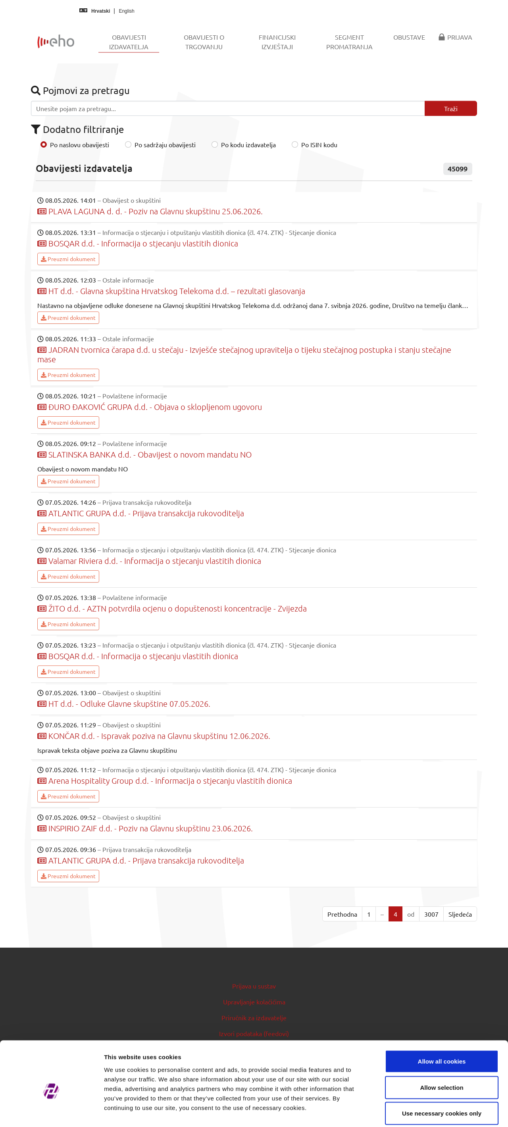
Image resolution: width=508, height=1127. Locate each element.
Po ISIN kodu (319, 144)
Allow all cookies (442, 1022)
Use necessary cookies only (441, 1074)
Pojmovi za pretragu (80, 90)
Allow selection (441, 1049)
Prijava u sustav (254, 986)
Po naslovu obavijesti (79, 144)
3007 (431, 914)
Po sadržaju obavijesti (165, 144)
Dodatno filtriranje (77, 129)
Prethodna (342, 914)
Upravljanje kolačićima (254, 1002)
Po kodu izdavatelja (248, 144)
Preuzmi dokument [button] (68, 258)
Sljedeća (460, 914)
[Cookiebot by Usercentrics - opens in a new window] (51, 1111)
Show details (416, 1111)
